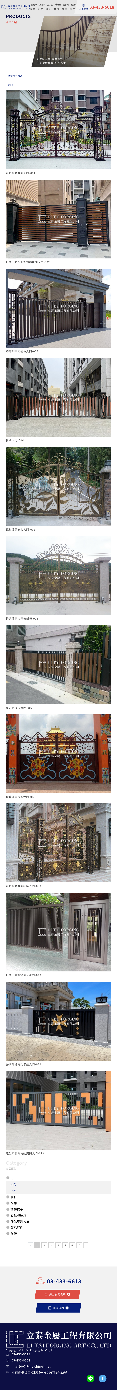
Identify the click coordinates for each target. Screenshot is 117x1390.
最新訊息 (41, 7)
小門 (13, 1191)
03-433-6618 (20, 1354)
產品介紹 (49, 7)
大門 (13, 1184)
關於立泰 (33, 7)
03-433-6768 (20, 1360)
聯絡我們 (73, 7)
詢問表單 (65, 7)
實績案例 (57, 7)
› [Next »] (85, 1245)
